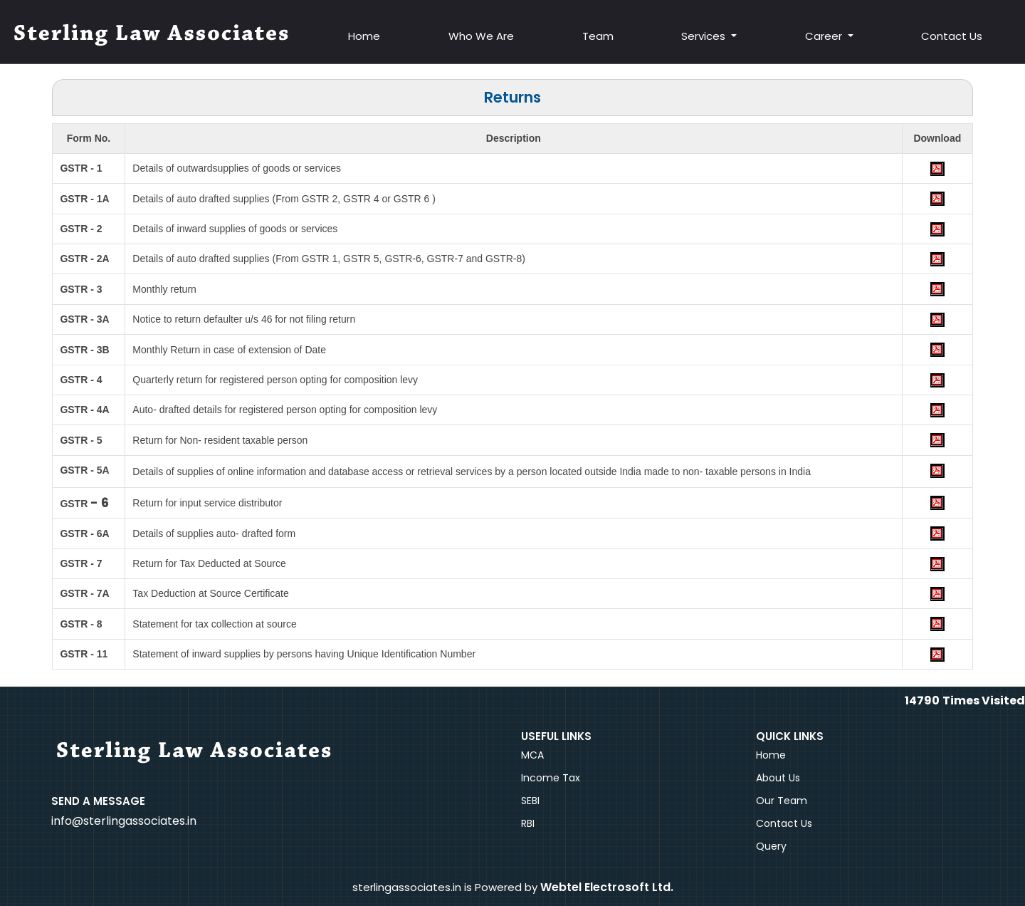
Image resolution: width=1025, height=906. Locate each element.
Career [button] (825, 35)
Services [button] (705, 35)
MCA (532, 755)
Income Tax (550, 778)
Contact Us (951, 35)
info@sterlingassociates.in (123, 821)
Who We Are (482, 35)
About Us (778, 778)
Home (366, 35)
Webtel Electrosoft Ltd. (606, 887)
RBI (528, 823)
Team (598, 35)
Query (771, 846)
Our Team (781, 800)
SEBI (530, 800)
